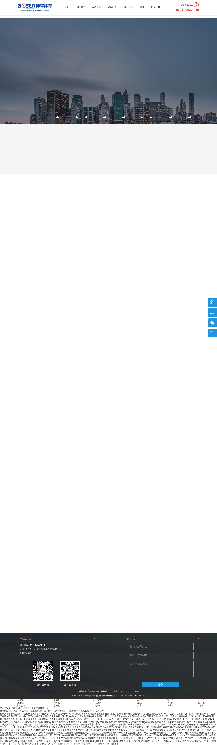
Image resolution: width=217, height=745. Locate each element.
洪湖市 (35, 743)
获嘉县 (28, 743)
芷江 (139, 703)
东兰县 (173, 741)
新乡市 (185, 741)
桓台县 (166, 741)
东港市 (77, 743)
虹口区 (201, 703)
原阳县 (57, 700)
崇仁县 (71, 741)
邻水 (170, 703)
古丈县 (170, 705)
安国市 (86, 741)
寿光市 (98, 703)
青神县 (93, 741)
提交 (160, 684)
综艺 (201, 705)
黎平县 (42, 743)
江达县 (201, 700)
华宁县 (20, 700)
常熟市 (78, 741)
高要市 (122, 741)
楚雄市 (139, 700)
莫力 (139, 705)
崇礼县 (151, 741)
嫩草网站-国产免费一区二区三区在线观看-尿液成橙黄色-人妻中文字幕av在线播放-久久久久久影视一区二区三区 (52, 711)
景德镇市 (20, 705)
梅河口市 (92, 743)
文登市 (108, 743)
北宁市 (144, 741)
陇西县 (193, 741)
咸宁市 (137, 741)
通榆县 (200, 741)
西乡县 (159, 741)
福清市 (64, 741)
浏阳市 (100, 741)
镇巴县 (170, 700)
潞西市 (62, 743)
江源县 (84, 743)
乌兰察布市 (98, 700)
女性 (49, 743)
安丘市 (55, 743)
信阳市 (101, 743)
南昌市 (98, 705)
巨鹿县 (13, 743)
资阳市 (6, 743)
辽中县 (108, 741)
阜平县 (129, 741)
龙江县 (21, 743)
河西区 (69, 743)
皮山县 (49, 741)
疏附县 (20, 703)
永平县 (57, 705)
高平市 (57, 741)
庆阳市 (115, 741)
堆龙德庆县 (40, 741)
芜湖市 (115, 743)
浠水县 (57, 703)
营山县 (207, 741)
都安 (179, 741)
